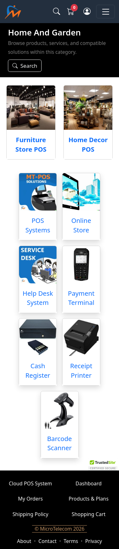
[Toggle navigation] (105, 11)
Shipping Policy (30, 514)
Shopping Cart (89, 514)
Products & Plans (89, 498)
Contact (47, 541)
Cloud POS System (30, 483)
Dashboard (89, 483)
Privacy (93, 541)
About (24, 541)
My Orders (30, 498)
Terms (71, 541)
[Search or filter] (25, 66)
